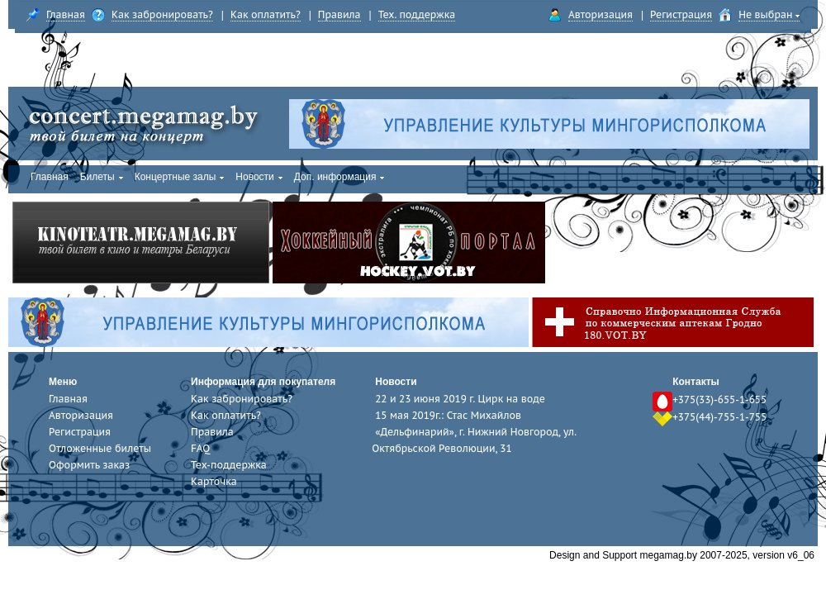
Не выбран (769, 14)
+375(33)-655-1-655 (719, 399)
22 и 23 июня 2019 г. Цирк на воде (460, 398)
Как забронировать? (162, 14)
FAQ (200, 448)
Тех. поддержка (417, 14)
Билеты (101, 177)
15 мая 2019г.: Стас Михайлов (448, 415)
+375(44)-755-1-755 (719, 417)
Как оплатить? (265, 14)
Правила (339, 14)
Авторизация (600, 14)
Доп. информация (339, 177)
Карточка (214, 481)
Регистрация (681, 14)
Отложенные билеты (100, 448)
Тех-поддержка (229, 465)
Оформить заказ (89, 465)
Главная (65, 14)
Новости (258, 177)
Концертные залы (180, 177)
